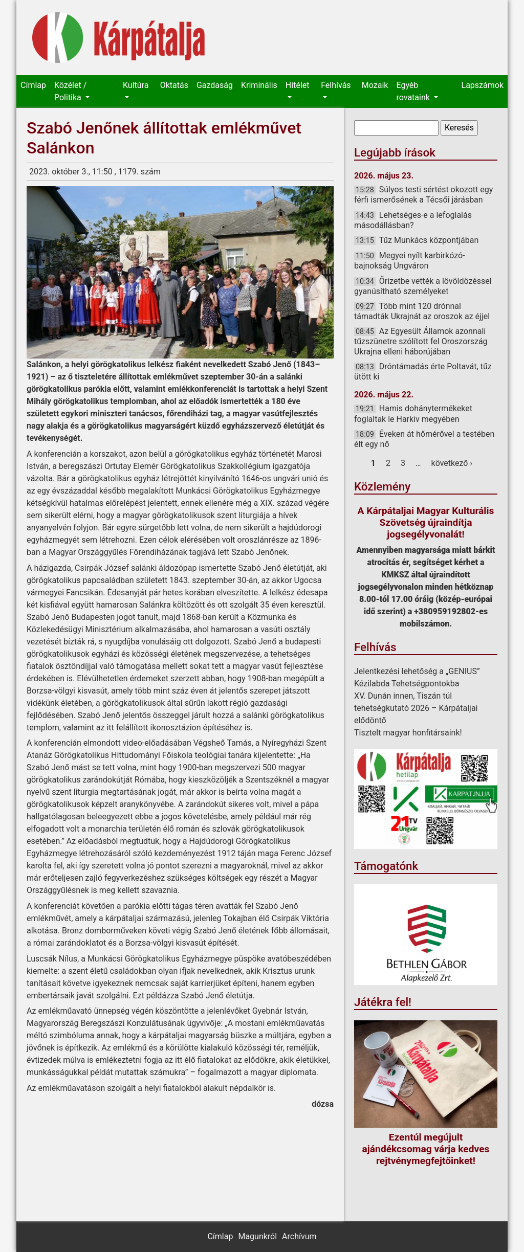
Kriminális (259, 85)
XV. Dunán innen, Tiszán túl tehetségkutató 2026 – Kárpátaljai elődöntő (416, 708)
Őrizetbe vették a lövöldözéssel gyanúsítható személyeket (423, 286)
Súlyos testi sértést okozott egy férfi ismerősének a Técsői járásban (423, 195)
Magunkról (257, 1236)
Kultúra (135, 85)
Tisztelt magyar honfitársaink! (408, 732)
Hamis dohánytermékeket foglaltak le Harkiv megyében (413, 413)
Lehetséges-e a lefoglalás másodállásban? (413, 220)
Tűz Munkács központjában (428, 240)
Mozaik (375, 85)
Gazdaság (214, 85)
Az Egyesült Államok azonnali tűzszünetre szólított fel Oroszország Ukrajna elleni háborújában (421, 341)
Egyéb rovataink (413, 91)
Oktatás (174, 85)
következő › (452, 463)
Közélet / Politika (70, 91)
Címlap (33, 85)
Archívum (299, 1236)
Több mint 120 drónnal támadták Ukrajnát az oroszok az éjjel (422, 311)
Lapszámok (483, 85)
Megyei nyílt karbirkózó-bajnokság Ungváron (409, 261)
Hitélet (298, 85)
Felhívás (336, 85)
